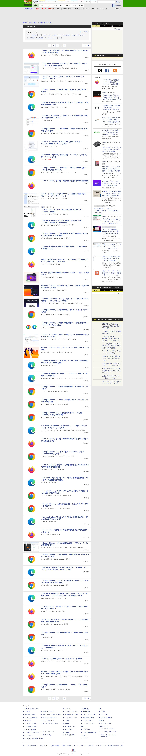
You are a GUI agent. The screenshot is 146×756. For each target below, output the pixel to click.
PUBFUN (101, 720)
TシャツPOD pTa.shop (108, 729)
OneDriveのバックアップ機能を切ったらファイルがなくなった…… (111, 371)
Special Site (101, 55)
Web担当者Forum (30, 714)
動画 (98, 9)
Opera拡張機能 (31, 38)
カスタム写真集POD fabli (108, 732)
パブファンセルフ (106, 723)
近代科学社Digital (70, 735)
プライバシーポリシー (80, 745)
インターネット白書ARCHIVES (34, 738)
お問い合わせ (43, 745)
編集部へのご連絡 (66, 745)
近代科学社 (66, 732)
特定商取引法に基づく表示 (115, 745)
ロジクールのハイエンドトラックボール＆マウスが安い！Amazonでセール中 (111, 149)
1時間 (95, 26)
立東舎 (67, 720)
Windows (34, 35)
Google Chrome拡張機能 (78, 35)
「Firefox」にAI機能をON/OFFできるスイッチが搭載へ (61, 659)
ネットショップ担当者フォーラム (52, 714)
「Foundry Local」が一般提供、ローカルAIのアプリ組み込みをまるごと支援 (111, 346)
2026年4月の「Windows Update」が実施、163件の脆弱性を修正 (111, 326)
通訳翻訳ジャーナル (88, 717)
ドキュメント (85, 9)
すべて (28, 35)
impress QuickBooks (106, 717)
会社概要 (90, 745)
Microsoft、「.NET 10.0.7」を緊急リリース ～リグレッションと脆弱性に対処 (111, 183)
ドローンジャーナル (30, 723)
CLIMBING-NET (69, 729)
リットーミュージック (71, 711)
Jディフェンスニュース (89, 714)
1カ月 (118, 26)
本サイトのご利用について (30, 745)
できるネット (29, 735)
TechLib (85, 738)
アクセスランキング (103, 23)
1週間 (111, 26)
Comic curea (104, 714)
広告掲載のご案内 (54, 745)
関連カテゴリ (32, 32)
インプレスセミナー (48, 720)
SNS (93, 9)
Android (44, 35)
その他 (60, 38)
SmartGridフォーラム (49, 711)
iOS (49, 35)
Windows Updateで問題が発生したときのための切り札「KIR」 (111, 358)
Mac (40, 35)
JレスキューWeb (87, 720)
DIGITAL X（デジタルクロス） (51, 723)
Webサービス (48, 38)
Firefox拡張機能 (66, 35)
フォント (104, 9)
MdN (82, 726)
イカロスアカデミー (88, 723)
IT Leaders (28, 720)
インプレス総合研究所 (31, 717)
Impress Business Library (50, 717)
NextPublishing (47, 735)
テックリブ (84, 735)
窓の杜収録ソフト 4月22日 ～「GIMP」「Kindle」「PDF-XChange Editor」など (106, 211)
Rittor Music (66, 709)
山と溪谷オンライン (70, 726)
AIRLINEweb (86, 711)
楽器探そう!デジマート (71, 714)
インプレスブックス (48, 732)
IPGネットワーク (104, 726)
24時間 (103, 26)
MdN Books (86, 729)
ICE (100, 709)
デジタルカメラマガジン (32, 732)
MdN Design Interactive (89, 732)
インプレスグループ (100, 745)
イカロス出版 (85, 709)
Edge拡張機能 (40, 38)
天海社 (103, 711)
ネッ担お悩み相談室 (30, 726)
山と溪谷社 (66, 723)
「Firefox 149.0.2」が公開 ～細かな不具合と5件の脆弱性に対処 (64, 181)
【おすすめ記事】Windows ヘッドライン (109, 319)
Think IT (27, 711)
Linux (55, 38)
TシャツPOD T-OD (71, 717)
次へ (87, 45)
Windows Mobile (56, 35)
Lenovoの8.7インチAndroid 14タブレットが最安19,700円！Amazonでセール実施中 (111, 169)
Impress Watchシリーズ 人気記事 (108, 287)
